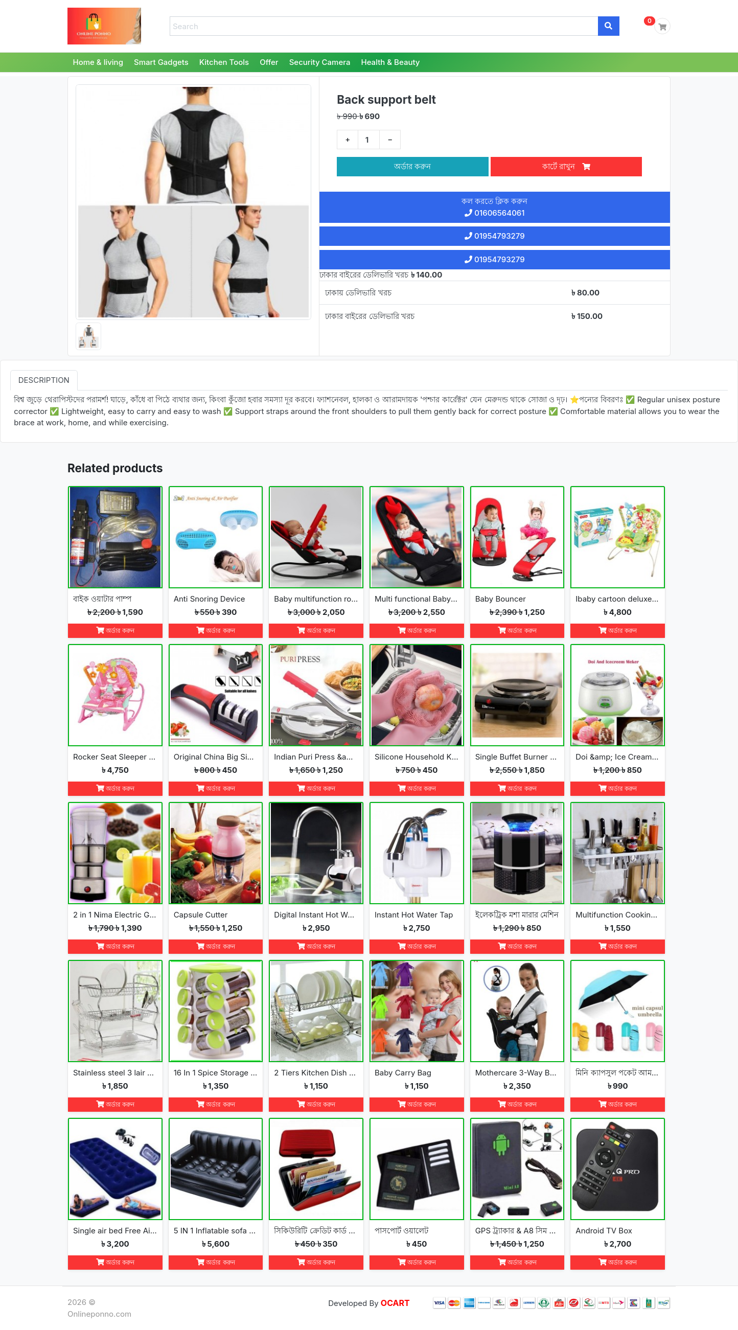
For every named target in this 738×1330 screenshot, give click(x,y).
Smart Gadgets (161, 62)
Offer (269, 62)
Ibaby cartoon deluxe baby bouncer (617, 599)
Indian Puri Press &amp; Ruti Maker (316, 757)
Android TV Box (603, 1230)
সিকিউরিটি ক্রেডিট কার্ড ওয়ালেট (316, 1230)
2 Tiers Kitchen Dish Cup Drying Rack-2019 (316, 1072)
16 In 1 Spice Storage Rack (216, 1072)
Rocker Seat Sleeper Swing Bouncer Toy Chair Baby (115, 757)
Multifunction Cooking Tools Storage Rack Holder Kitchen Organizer (617, 915)
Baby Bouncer (500, 599)
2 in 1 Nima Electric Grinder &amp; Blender (115, 915)
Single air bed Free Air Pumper (115, 1230)
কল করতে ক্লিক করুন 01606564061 (494, 207)
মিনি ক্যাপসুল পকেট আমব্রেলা (617, 1072)
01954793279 (495, 236)
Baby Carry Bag (403, 1072)
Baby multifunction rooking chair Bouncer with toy (316, 599)
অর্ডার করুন (412, 166)
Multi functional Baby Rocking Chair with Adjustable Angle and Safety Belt (417, 599)
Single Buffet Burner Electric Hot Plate (517, 757)
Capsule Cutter (201, 915)
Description (44, 380)
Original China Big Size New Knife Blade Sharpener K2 (216, 757)
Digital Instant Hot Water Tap (316, 915)
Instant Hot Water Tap (414, 915)
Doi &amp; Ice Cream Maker (617, 757)
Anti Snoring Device (209, 599)
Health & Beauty (390, 62)
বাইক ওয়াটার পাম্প (102, 599)
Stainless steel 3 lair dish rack (115, 1072)
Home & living (98, 62)
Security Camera (320, 62)
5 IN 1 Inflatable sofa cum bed (216, 1230)
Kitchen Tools (224, 62)
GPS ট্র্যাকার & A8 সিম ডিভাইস (517, 1230)
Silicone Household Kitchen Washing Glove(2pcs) (417, 757)
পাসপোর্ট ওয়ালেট (401, 1230)
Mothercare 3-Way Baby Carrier (517, 1072)
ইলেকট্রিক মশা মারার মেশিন (517, 915)
